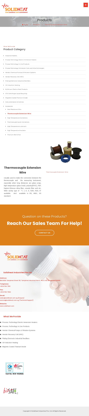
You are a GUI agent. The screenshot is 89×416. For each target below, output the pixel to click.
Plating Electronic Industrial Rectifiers (17, 81)
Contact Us (44, 233)
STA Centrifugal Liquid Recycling (16, 93)
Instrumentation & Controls (14, 102)
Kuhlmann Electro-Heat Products (16, 89)
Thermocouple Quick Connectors (18, 122)
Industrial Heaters (11, 55)
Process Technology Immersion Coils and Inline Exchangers (24, 68)
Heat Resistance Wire (14, 109)
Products (36, 24)
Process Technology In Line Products (17, 64)
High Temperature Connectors (17, 118)
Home (25, 24)
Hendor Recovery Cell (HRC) (14, 77)
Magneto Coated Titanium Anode (16, 98)
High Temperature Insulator (16, 130)
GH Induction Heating (12, 85)
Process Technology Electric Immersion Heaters (20, 60)
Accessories (9, 106)
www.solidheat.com (7, 306)
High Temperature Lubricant (16, 126)
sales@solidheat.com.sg (9, 298)
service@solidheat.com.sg (9, 300)
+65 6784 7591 (5, 286)
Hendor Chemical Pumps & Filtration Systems (20, 72)
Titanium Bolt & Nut (14, 135)
